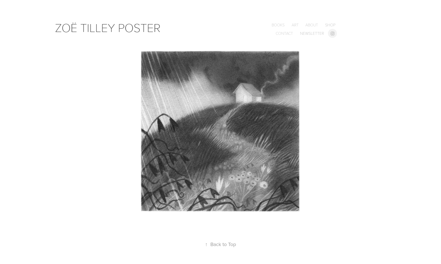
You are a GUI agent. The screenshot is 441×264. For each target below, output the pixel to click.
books (278, 24)
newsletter (312, 33)
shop (330, 24)
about (311, 24)
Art (295, 24)
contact (284, 33)
